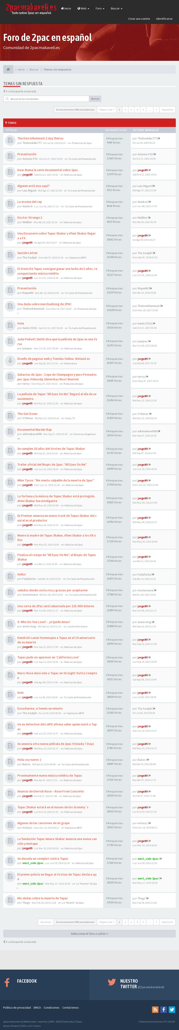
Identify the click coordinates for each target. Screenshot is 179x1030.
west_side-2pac (32, 863)
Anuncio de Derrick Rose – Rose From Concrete (50, 791)
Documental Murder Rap (34, 430)
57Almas (27, 418)
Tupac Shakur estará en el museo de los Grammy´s (52, 807)
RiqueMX (27, 293)
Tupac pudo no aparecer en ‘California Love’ (48, 657)
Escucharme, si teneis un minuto (40, 708)
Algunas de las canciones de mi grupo (43, 823)
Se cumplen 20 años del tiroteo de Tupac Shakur (51, 449)
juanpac (27, 348)
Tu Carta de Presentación (82, 158)
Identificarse (164, 19)
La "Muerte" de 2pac (73, 902)
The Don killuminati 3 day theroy (40, 138)
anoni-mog (29, 626)
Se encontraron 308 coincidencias (75, 109)
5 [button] (143, 109)
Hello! (21, 574)
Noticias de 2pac (73, 174)
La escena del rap (29, 202)
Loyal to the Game (77, 626)
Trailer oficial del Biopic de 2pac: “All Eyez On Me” (52, 464)
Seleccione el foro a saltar (89, 934)
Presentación (26, 154)
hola (20, 693)
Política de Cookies (31, 1025)
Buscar (116, 8)
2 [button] (125, 109)
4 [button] (137, 109)
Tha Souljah (29, 257)
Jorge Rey (42, 1021)
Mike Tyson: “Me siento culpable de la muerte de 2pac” (55, 480)
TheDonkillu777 (32, 143)
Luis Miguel (29, 190)
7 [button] (156, 109)
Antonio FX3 (29, 159)
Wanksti (27, 206)
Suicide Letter (27, 253)
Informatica (70, 363)
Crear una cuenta (139, 19)
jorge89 (27, 174)
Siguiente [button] (167, 109)
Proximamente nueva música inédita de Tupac (49, 775)
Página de (106, 109)
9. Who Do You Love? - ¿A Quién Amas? (43, 622)
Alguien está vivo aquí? (33, 186)
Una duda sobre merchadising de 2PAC (44, 304)
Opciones (45, 922)
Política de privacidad (17, 1007)
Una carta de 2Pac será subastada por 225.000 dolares (55, 606)
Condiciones (52, 1007)
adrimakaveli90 (32, 434)
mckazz (27, 828)
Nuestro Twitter (142, 983)
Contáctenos (70, 1007)
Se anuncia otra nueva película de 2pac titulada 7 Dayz (55, 744)
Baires (26, 764)
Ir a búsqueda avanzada (21, 91)
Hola (20, 323)
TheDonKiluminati (33, 309)
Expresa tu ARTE (77, 257)
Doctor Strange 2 (29, 217)
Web (83, 8)
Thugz (26, 902)
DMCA (37, 1007)
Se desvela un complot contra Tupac (42, 859)
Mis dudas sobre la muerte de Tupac (42, 898)
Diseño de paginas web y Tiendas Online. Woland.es (53, 359)
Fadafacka (29, 579)
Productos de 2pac (82, 143)
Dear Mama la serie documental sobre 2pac (47, 170)
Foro (100, 8)
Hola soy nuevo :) (29, 760)
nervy (26, 384)
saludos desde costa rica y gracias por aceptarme (52, 590)
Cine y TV (70, 418)
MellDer (27, 222)
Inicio (66, 8)
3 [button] (131, 109)
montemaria (30, 594)
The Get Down (27, 414)
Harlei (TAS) (29, 328)
